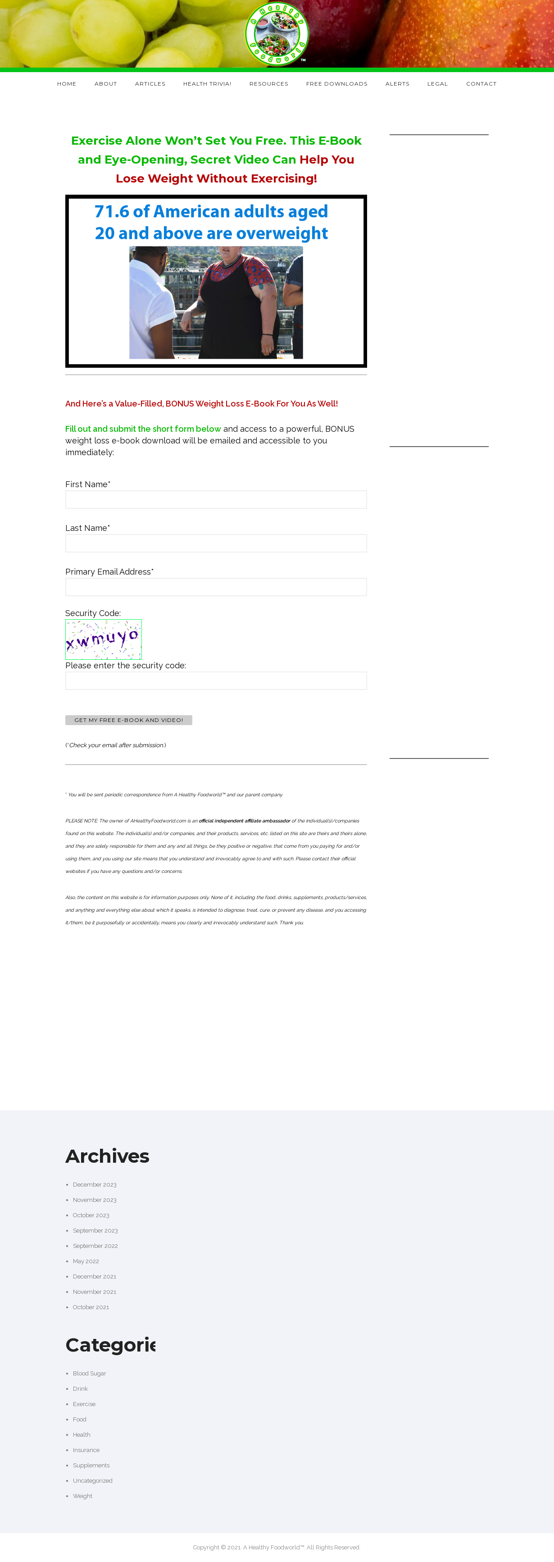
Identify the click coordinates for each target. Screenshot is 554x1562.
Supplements (91, 1465)
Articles (150, 83)
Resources (269, 83)
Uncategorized (93, 1480)
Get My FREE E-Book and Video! (128, 720)
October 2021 (91, 1307)
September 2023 (95, 1230)
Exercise (84, 1404)
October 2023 (91, 1215)
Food (79, 1419)
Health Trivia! (207, 83)
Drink (80, 1388)
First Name (88, 484)
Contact (481, 83)
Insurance (86, 1450)
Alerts (397, 83)
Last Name (87, 528)
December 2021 (94, 1276)
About (106, 83)
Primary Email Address (109, 571)
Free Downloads (337, 83)
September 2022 (95, 1245)
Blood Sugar (89, 1373)
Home (67, 83)
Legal (437, 83)
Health (82, 1434)
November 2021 (94, 1291)
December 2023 (95, 1184)
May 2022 (86, 1261)
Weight (82, 1496)
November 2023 (95, 1200)
